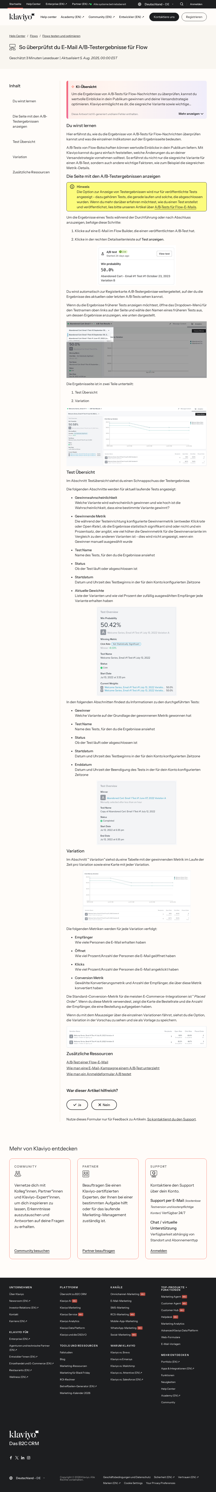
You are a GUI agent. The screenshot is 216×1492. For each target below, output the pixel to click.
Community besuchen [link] (32, 1251)
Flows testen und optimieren (61, 36)
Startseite (15, 4)
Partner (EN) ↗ (81, 4)
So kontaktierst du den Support (171, 1119)
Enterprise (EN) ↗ (56, 4)
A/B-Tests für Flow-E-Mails (175, 207)
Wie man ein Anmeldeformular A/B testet (98, 1074)
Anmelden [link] (158, 1251)
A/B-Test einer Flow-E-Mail (87, 1062)
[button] (136, 265)
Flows (34, 36)
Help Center (33, 4)
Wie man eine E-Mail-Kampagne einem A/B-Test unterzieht (112, 1068)
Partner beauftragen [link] (98, 1251)
